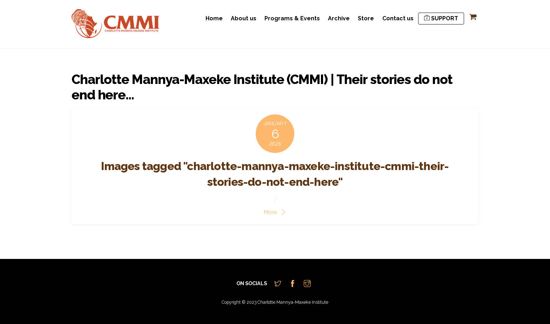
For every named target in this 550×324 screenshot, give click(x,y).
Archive (339, 18)
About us (243, 18)
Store (366, 18)
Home (214, 18)
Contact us (398, 18)
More (270, 212)
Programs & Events (292, 18)
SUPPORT (441, 18)
